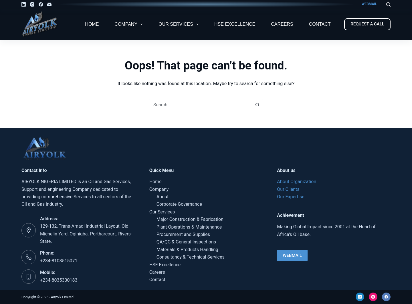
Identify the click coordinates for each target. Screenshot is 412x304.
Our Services (180, 24)
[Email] (49, 4)
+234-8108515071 (58, 260)
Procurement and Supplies (183, 234)
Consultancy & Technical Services (191, 257)
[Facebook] (41, 4)
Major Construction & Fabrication (190, 219)
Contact (320, 24)
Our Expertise (290, 196)
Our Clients (288, 189)
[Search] (388, 4)
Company (129, 24)
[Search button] (257, 104)
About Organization (296, 181)
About (163, 196)
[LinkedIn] (23, 4)
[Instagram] (32, 4)
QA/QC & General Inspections (186, 242)
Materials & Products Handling (187, 249)
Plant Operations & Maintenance (189, 227)
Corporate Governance (179, 204)
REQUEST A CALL (367, 24)
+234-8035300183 (58, 280)
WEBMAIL (369, 4)
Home (92, 24)
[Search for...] (200, 104)
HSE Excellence (234, 24)
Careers (282, 24)
